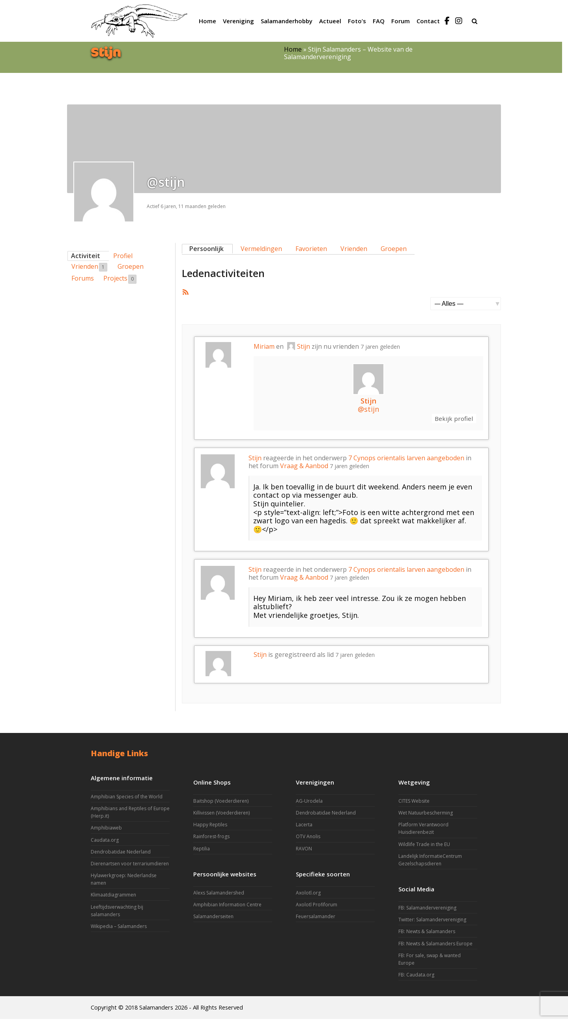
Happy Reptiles (210, 826)
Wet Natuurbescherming (425, 814)
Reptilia (201, 850)
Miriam (264, 346)
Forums (82, 278)
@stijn (368, 409)
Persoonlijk (206, 248)
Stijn (298, 346)
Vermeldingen (261, 248)
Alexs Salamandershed (218, 894)
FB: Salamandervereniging (427, 909)
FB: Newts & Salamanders (426, 933)
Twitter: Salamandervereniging (432, 921)
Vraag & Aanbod (304, 467)
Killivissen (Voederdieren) (221, 814)
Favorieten (311, 248)
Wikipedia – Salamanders (119, 927)
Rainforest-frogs (211, 838)
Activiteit (85, 255)
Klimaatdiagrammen (113, 896)
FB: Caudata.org (416, 976)
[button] (474, 21)
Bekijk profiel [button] (450, 419)
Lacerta (304, 826)
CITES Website (414, 802)
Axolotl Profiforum (316, 906)
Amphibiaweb (106, 829)
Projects (119, 278)
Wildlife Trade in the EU (424, 845)
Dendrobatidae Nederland (121, 853)
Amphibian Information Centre (227, 906)
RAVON (304, 850)
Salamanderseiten (213, 918)
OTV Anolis (308, 838)
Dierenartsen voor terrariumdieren (130, 865)
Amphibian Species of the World (127, 798)
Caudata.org (105, 841)
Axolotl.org (308, 894)
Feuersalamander (315, 918)
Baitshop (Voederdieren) (220, 802)
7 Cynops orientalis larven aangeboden (406, 460)
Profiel (123, 255)
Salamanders (156, 1009)
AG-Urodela (309, 802)
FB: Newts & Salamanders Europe (435, 945)
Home (293, 49)
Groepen (131, 266)
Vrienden (89, 267)
